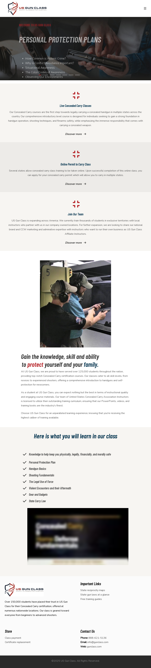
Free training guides (91, 599)
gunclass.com (94, 646)
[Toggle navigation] (145, 8)
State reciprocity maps (92, 590)
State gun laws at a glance (94, 594)
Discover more (75, 134)
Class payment (13, 638)
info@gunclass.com (98, 642)
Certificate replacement (17, 642)
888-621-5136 (98, 638)
